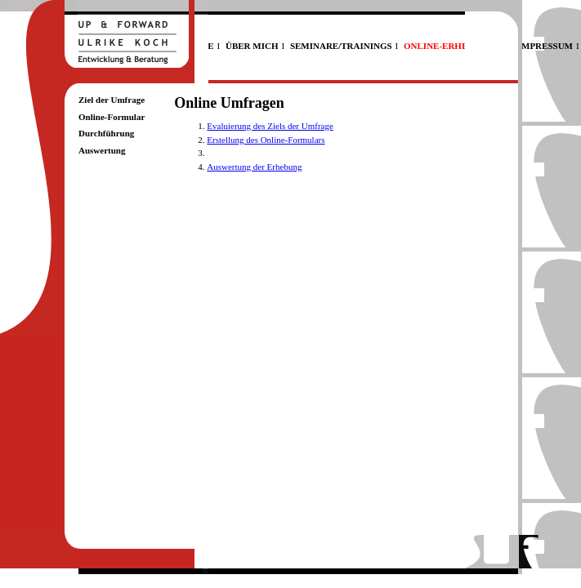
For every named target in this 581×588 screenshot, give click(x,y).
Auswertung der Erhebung (254, 167)
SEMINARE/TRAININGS (341, 46)
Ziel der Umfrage (111, 100)
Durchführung (106, 133)
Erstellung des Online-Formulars (265, 140)
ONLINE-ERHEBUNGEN (455, 46)
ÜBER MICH (252, 46)
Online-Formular (111, 117)
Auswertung (101, 150)
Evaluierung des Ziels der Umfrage (270, 126)
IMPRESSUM (545, 46)
